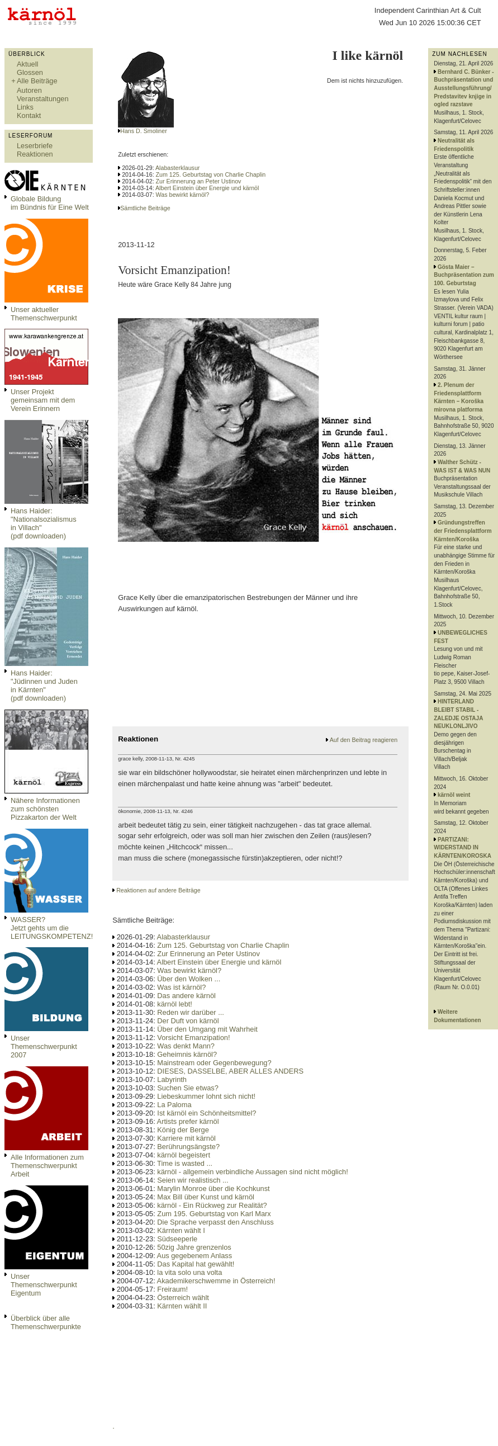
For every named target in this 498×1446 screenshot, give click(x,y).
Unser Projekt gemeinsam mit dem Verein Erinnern (43, 400)
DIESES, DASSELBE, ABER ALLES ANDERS (230, 1071)
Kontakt (29, 115)
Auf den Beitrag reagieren (363, 739)
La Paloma (174, 1104)
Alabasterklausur (177, 167)
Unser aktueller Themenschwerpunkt (44, 313)
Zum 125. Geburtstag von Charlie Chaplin (211, 174)
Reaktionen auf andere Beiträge (158, 890)
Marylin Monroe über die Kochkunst (213, 1188)
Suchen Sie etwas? (188, 1088)
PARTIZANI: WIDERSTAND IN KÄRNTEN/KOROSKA (462, 848)
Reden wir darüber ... (190, 1012)
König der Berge (182, 1130)
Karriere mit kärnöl (186, 1138)
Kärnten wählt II (182, 1306)
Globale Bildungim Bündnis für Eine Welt (50, 203)
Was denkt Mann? (186, 1046)
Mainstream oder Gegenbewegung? (214, 1062)
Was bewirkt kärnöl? (183, 194)
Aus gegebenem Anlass (194, 1255)
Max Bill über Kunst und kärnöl (205, 1197)
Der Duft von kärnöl (188, 1021)
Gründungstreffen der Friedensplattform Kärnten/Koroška (462, 530)
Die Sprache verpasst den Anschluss (215, 1222)
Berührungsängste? (188, 1146)
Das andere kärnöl (186, 995)
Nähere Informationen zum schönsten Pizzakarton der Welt (45, 808)
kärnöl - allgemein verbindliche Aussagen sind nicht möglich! (252, 1172)
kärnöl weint (454, 795)
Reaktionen (35, 154)
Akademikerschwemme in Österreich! (216, 1281)
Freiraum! (172, 1289)
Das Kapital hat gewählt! (195, 1264)
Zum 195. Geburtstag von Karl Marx (214, 1213)
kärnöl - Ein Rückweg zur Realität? (212, 1205)
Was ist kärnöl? (181, 987)
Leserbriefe (35, 145)
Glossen (30, 72)
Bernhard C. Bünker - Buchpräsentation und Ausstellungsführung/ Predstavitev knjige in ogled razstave (464, 88)
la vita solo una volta (189, 1272)
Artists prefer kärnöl (188, 1121)
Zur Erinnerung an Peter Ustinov (198, 181)
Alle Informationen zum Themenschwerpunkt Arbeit (47, 1165)
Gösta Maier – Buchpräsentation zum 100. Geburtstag (464, 275)
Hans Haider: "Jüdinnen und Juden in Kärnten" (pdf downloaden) (44, 685)
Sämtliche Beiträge (145, 208)
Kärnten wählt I (181, 1230)
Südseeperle (177, 1239)
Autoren (29, 90)
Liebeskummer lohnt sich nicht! (206, 1096)
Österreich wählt (182, 1297)
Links (25, 107)
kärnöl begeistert (183, 1155)
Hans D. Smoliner (143, 130)
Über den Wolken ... (188, 979)
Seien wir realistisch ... (192, 1180)
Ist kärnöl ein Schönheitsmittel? (206, 1113)
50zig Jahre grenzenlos (194, 1247)
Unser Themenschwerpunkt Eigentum (44, 1284)
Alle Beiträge (37, 81)
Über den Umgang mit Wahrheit (207, 1029)
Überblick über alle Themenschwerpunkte (46, 1322)
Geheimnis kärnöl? (187, 1054)
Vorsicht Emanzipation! (193, 1037)
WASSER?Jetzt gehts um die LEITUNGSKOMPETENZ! (52, 928)
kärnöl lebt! (174, 1004)
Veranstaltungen (43, 98)
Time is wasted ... (184, 1163)
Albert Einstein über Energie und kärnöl (207, 188)
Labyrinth (172, 1079)
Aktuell (27, 64)
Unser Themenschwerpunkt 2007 (44, 1046)
